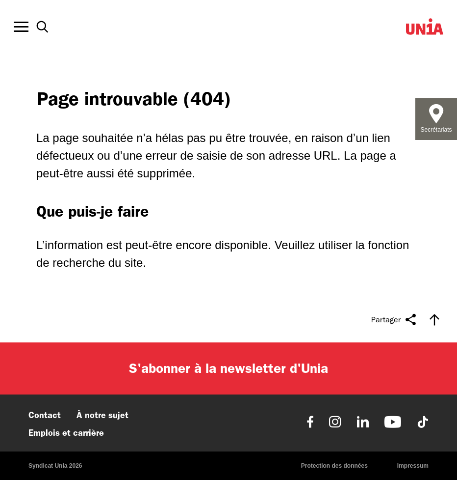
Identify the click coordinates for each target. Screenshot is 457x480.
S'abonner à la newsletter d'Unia (228, 368)
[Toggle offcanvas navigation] (21, 27)
